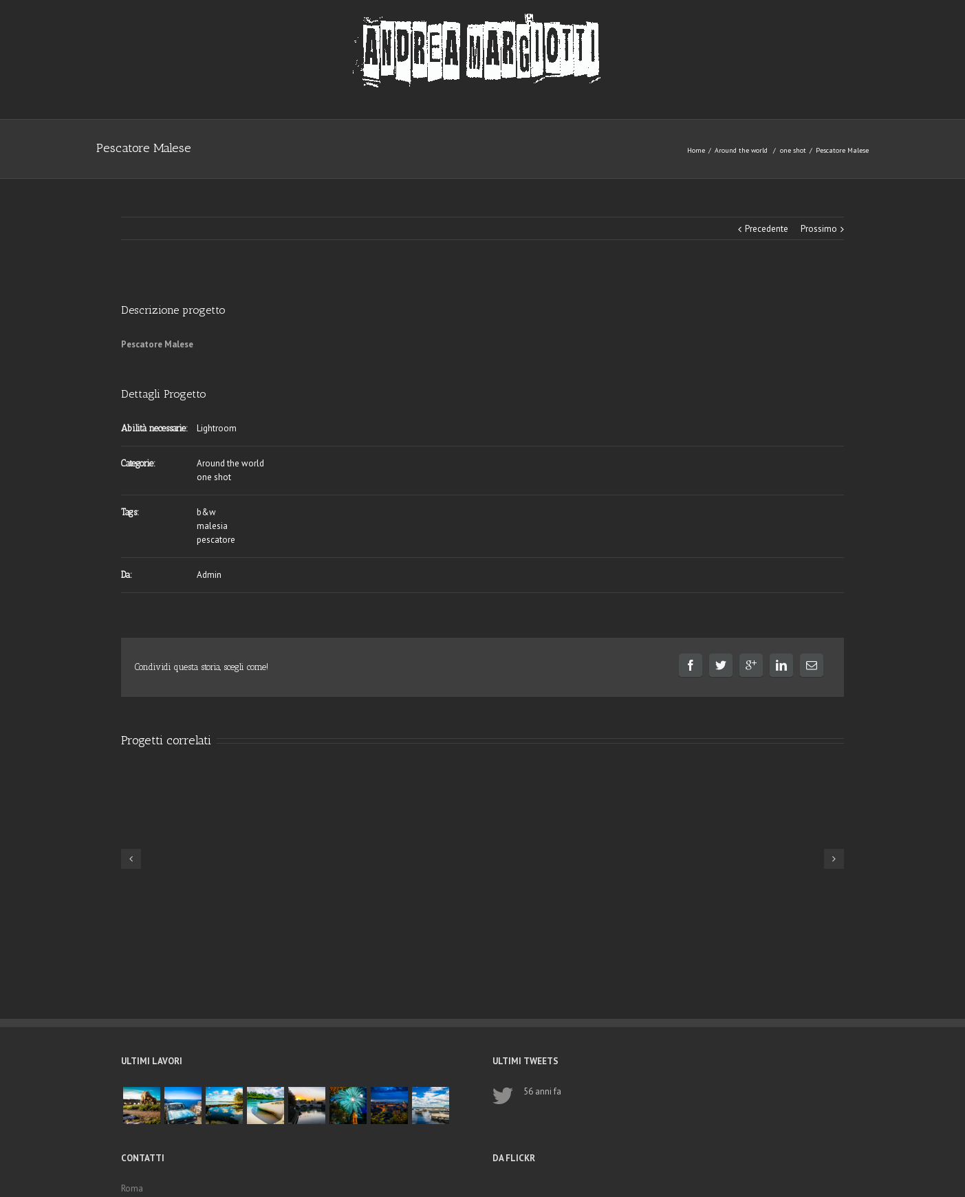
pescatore (216, 540)
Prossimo (819, 229)
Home (696, 150)
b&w (206, 512)
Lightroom (217, 428)
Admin (209, 575)
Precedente (766, 229)
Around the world (741, 150)
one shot (793, 150)
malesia (212, 526)
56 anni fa (542, 1091)
